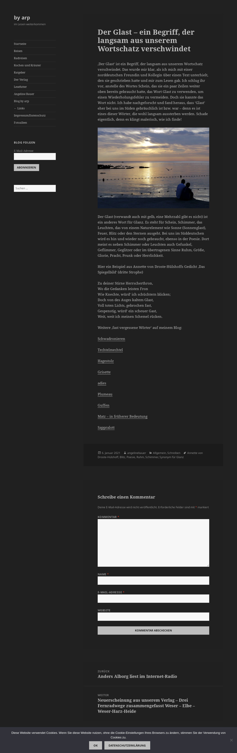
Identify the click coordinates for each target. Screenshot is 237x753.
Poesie (131, 457)
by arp (22, 17)
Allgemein (159, 453)
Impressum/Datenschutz (30, 115)
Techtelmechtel (110, 349)
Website (104, 610)
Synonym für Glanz (171, 457)
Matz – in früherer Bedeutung (122, 416)
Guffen (103, 405)
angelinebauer (136, 453)
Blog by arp (21, 101)
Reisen (18, 51)
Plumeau (105, 394)
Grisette (104, 372)
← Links (19, 108)
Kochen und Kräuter (27, 65)
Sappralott (106, 427)
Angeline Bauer (24, 94)
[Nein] (231, 740)
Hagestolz (106, 360)
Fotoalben (20, 123)
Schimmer (151, 457)
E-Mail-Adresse (23, 151)
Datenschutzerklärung (127, 745)
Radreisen (20, 58)
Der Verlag (21, 80)
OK (96, 745)
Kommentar (108, 517)
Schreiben (173, 453)
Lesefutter (20, 87)
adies (102, 383)
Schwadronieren (111, 338)
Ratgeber (19, 72)
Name (103, 574)
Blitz (122, 457)
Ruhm (140, 457)
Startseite (20, 44)
